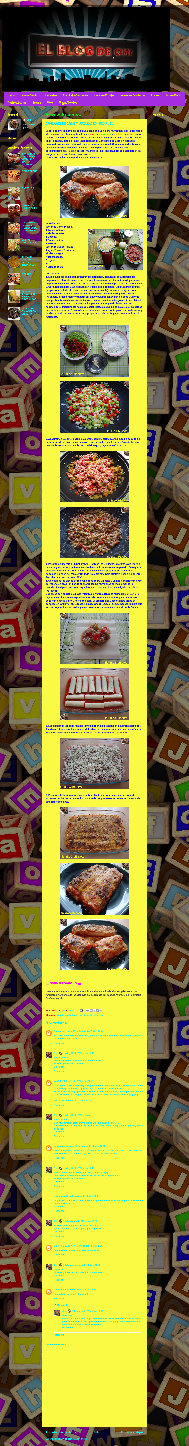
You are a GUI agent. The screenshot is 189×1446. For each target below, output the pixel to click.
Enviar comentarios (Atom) (74, 1439)
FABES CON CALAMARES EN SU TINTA (29, 311)
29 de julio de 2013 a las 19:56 (78, 1168)
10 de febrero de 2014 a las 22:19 (80, 1221)
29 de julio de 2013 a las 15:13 (90, 1146)
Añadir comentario (56, 1344)
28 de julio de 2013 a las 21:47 (78, 1053)
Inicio (11, 95)
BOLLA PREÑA (29, 171)
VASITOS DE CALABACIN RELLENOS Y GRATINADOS (29, 295)
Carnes (155, 95)
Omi (56, 1053)
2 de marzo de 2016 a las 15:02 (87, 1311)
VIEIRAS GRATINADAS (29, 241)
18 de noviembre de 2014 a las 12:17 (83, 1246)
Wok (50, 103)
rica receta (59, 1196)
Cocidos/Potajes (104, 95)
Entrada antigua (132, 1432)
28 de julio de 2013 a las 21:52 (77, 1081)
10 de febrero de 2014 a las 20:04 (82, 1196)
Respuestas (63, 1305)
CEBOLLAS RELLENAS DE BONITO (29, 208)
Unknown (59, 1246)
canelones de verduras (87, 1250)
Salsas (37, 103)
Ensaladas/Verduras (75, 95)
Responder (59, 1043)
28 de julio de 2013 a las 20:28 (88, 1031)
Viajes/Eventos (68, 103)
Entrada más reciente (61, 1432)
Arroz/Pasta (173, 95)
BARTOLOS (28, 188)
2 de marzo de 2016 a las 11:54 (80, 1289)
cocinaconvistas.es (64, 1146)
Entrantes (51, 95)
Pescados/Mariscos (133, 95)
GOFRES (26, 274)
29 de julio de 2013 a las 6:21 (78, 1115)
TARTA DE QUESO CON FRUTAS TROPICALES (29, 261)
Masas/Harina (29, 95)
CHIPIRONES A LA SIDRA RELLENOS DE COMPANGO (29, 227)
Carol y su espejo (63, 1031)
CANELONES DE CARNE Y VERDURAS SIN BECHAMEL (28, 159)
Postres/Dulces (16, 103)
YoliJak (57, 1081)
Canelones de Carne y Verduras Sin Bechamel (80, 1015)
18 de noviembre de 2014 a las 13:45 (82, 1265)
